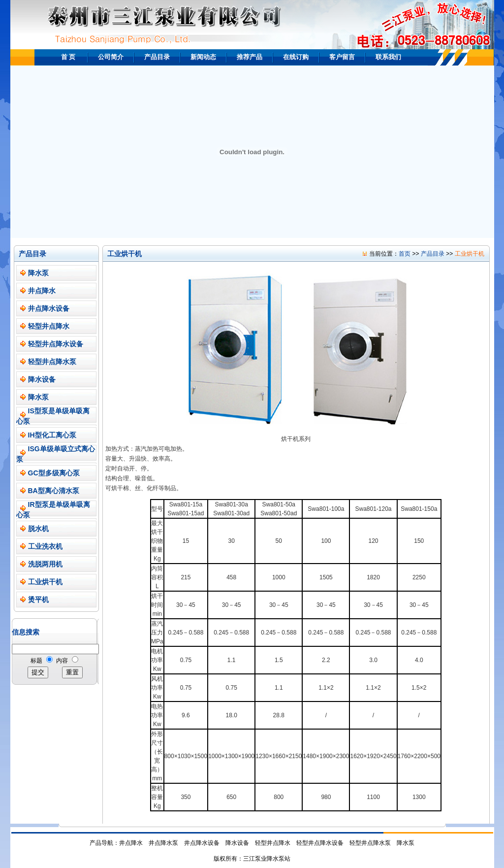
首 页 (68, 57)
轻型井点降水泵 (52, 362)
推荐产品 (249, 57)
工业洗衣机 (45, 546)
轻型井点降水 (48, 326)
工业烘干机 (45, 582)
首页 (404, 253)
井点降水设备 (48, 308)
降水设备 (42, 379)
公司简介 (111, 57)
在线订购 (296, 57)
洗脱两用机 (45, 564)
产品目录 (157, 57)
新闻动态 (203, 57)
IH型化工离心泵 (52, 435)
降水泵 (38, 273)
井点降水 (42, 291)
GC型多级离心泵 (54, 473)
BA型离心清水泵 (53, 491)
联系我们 (388, 57)
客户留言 (342, 57)
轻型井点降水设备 (55, 344)
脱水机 (38, 529)
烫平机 (38, 599)
